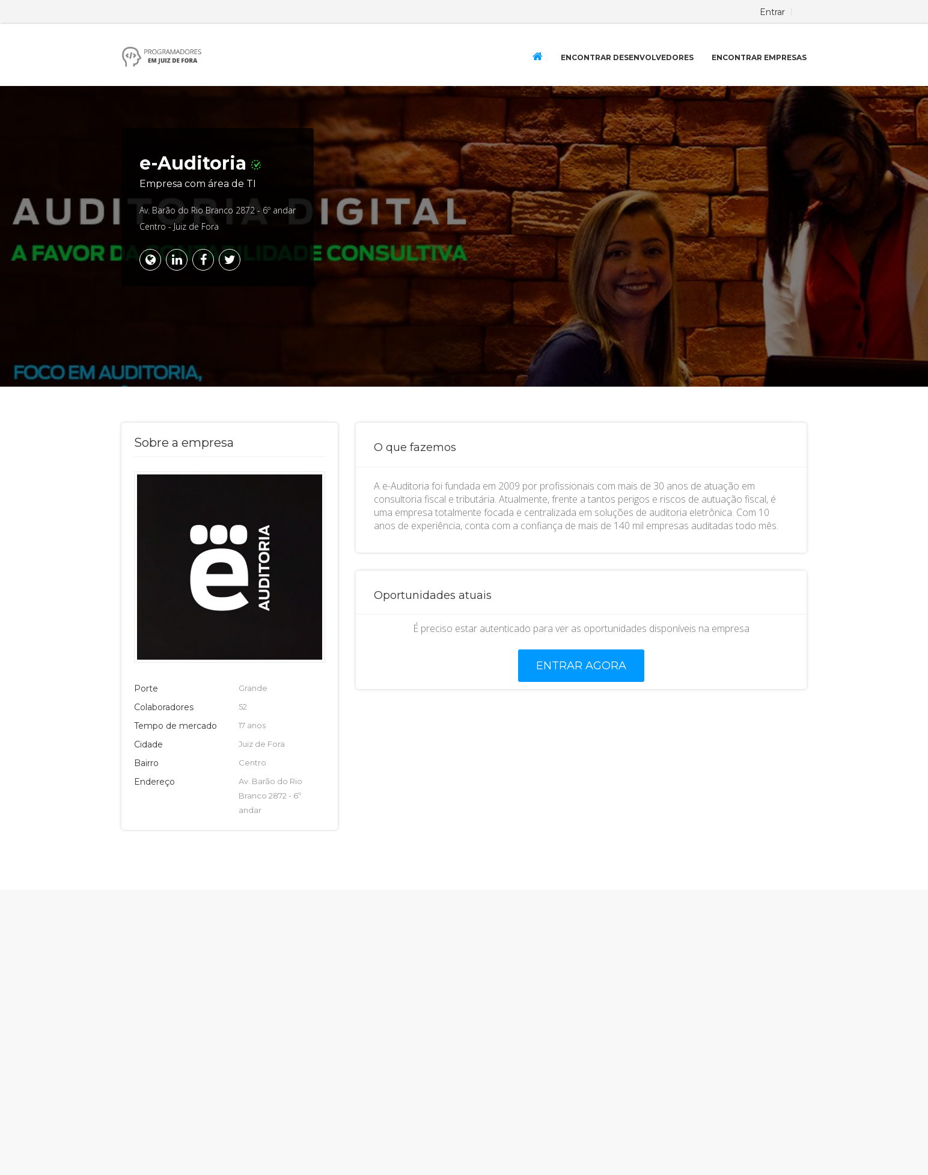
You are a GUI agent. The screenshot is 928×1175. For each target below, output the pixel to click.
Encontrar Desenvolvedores (627, 57)
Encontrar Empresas (759, 57)
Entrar (772, 12)
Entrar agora (581, 665)
